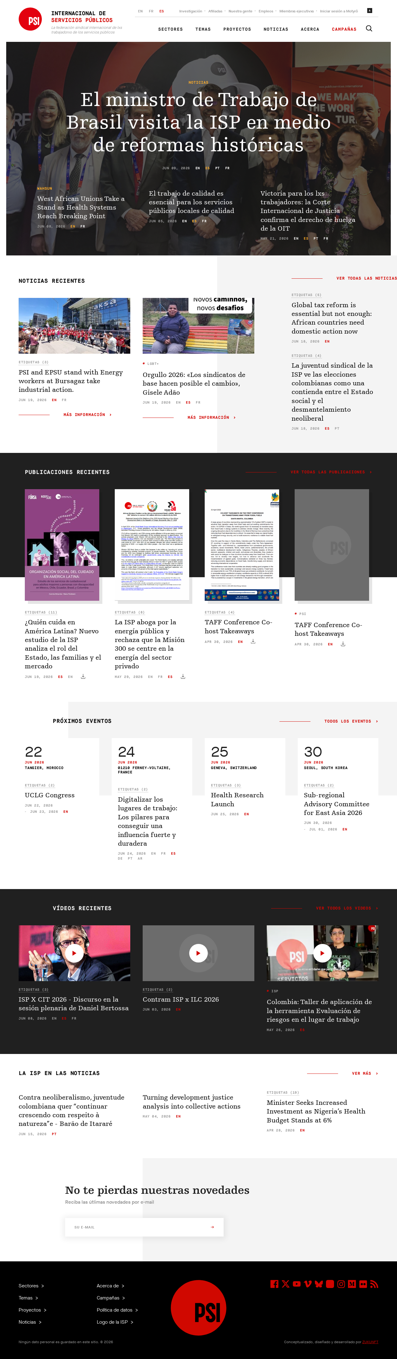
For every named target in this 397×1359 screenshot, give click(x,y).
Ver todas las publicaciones (328, 472)
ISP (274, 991)
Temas (203, 29)
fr (227, 168)
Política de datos (115, 1310)
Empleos (266, 11)
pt (217, 168)
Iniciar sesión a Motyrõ (339, 11)
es (207, 168)
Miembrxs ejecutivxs (296, 11)
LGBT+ (152, 363)
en (197, 168)
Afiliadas (215, 11)
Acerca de (108, 1285)
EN (140, 11)
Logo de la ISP (113, 1322)
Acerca (310, 29)
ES (161, 11)
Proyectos (237, 29)
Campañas (344, 29)
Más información (84, 415)
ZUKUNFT (370, 1341)
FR (151, 11)
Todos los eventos (348, 721)
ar (140, 858)
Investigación (190, 11)
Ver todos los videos (343, 908)
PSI (301, 614)
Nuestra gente (240, 11)
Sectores (170, 29)
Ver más (361, 1073)
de (120, 858)
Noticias (276, 29)
